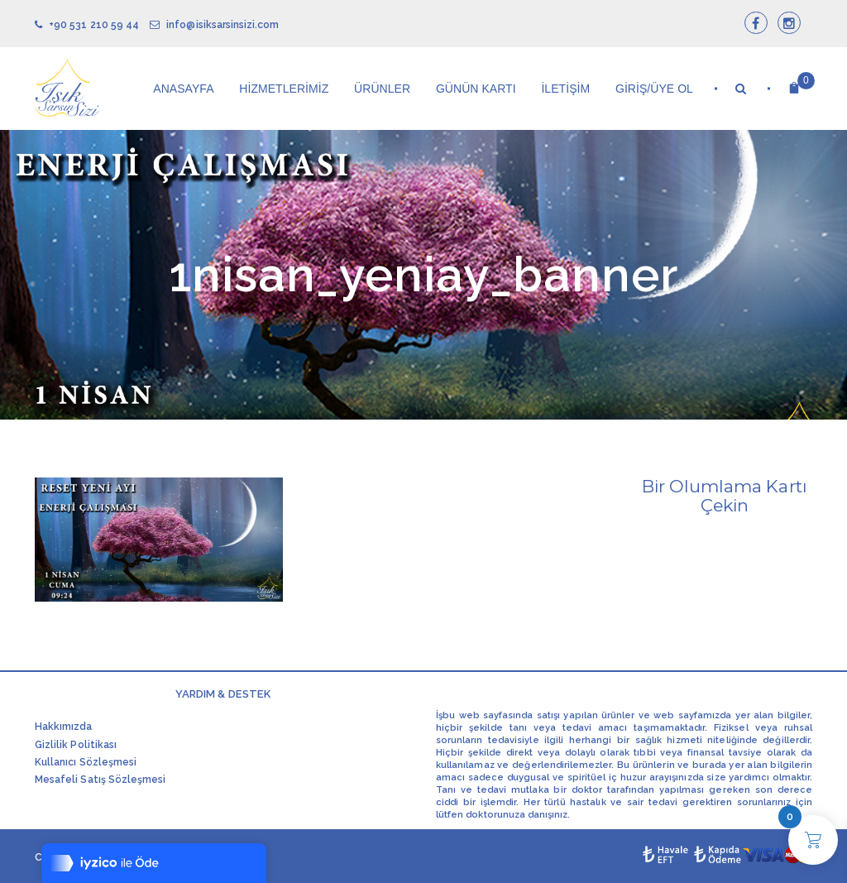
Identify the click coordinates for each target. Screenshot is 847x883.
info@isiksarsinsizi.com (214, 25)
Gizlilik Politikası (76, 745)
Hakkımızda (64, 726)
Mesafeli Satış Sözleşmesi (100, 779)
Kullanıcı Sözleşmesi (85, 762)
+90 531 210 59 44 (87, 25)
